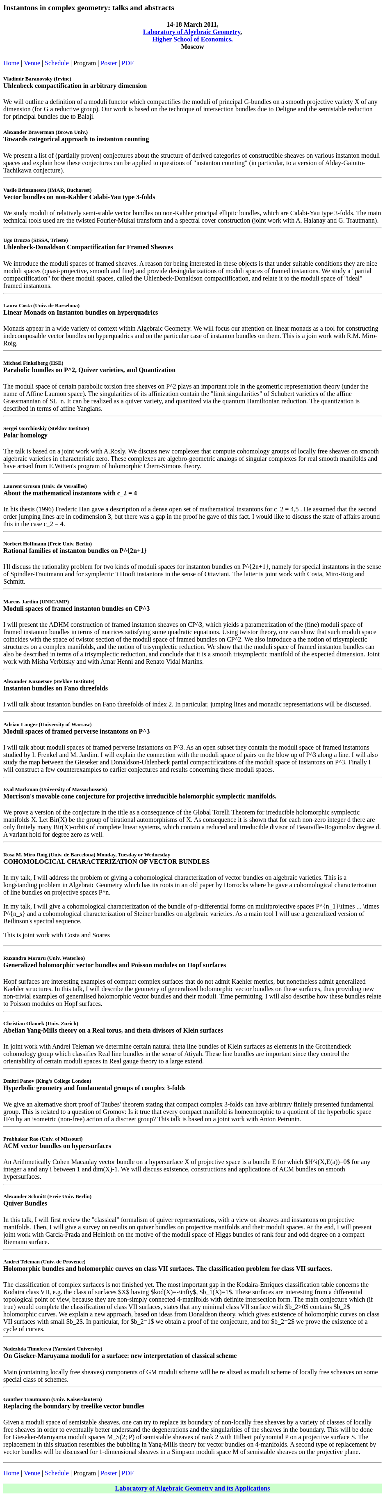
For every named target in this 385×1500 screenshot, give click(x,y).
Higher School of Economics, (192, 39)
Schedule (57, 63)
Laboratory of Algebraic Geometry (192, 31)
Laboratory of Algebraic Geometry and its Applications (192, 1488)
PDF (128, 63)
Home (11, 63)
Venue (32, 63)
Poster (108, 63)
